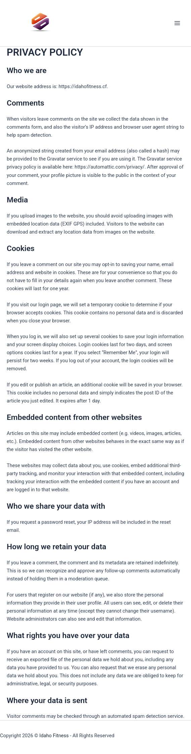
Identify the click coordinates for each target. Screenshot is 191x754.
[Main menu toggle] (177, 23)
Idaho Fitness (53, 736)
